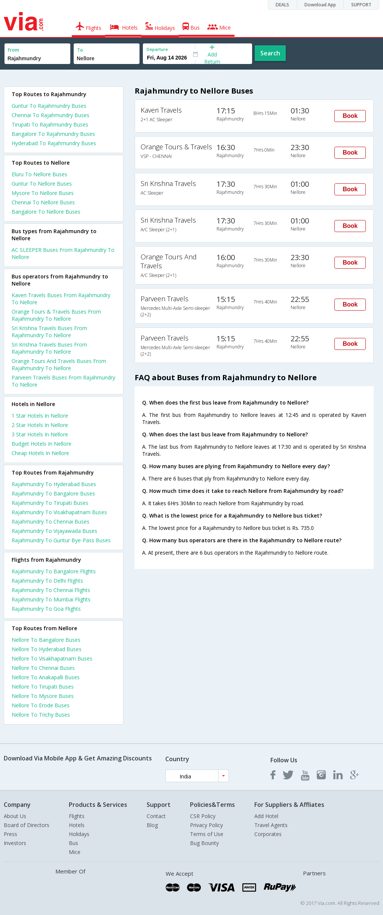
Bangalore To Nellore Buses (46, 211)
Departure (157, 49)
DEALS (282, 4)
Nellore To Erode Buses (41, 705)
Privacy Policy (206, 825)
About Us (15, 816)
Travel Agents (271, 825)
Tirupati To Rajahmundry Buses (50, 124)
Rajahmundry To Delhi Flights (47, 580)
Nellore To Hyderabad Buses (47, 649)
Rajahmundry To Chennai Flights (51, 590)
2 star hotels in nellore (40, 424)
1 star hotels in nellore (40, 415)
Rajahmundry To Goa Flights (46, 608)
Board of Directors (26, 825)
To (80, 50)
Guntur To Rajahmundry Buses (49, 105)
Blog (152, 825)
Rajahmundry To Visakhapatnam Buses (59, 512)
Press (10, 834)
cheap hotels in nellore (40, 453)
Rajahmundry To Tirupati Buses (50, 502)
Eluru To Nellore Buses (39, 174)
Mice (74, 851)
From (13, 50)
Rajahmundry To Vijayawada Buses (54, 530)
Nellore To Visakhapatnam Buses (52, 658)
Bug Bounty (204, 843)
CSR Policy (202, 816)
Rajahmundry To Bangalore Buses (53, 493)
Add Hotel (266, 816)
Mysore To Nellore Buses (43, 192)
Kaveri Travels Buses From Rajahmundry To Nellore (61, 299)
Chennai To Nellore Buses (43, 202)
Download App (320, 4)
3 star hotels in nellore (40, 434)
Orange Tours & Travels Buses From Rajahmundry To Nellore (56, 315)
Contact (156, 816)
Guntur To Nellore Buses (42, 183)
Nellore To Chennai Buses (43, 667)
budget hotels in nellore (41, 443)
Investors (15, 843)
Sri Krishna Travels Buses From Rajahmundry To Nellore (49, 331)
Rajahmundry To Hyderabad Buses (54, 484)
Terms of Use (206, 834)
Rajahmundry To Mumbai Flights (51, 599)
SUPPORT (361, 4)
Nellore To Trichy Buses (41, 714)
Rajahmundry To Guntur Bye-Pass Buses (61, 540)
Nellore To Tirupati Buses (43, 686)
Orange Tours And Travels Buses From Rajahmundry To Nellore (59, 364)
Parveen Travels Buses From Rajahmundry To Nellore (63, 381)
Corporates (268, 834)
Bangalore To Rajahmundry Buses (53, 133)
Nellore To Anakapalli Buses (46, 677)
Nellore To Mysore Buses (43, 695)
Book (350, 116)
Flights (77, 816)
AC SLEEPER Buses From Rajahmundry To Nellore (63, 253)
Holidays (79, 834)
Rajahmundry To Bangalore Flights (54, 571)
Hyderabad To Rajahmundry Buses (54, 143)
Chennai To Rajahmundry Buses (50, 115)
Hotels (77, 825)
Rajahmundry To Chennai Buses (50, 521)
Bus (73, 843)
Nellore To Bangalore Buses (46, 639)
